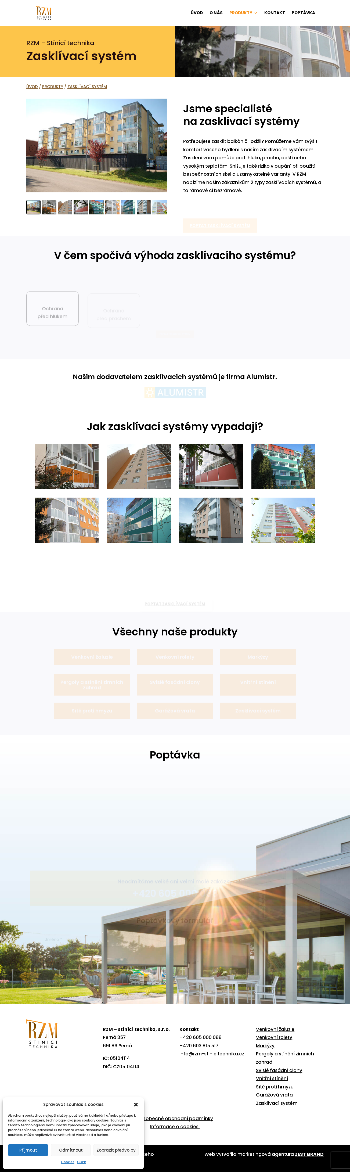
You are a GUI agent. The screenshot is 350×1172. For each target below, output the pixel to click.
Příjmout (28, 1150)
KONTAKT (274, 13)
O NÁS (216, 13)
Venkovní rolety (274, 1037)
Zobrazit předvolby (116, 1150)
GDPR (81, 1162)
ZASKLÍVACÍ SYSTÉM (87, 86)
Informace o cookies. (175, 1126)
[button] (136, 1104)
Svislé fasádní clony (279, 1070)
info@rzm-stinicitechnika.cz (211, 1054)
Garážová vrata (274, 1095)
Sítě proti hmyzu (275, 1087)
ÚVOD (197, 13)
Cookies (67, 1162)
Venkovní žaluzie (275, 1029)
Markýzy (265, 1045)
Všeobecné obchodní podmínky (175, 1118)
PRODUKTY (240, 13)
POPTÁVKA (303, 13)
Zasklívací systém (277, 1103)
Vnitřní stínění (272, 1078)
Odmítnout (71, 1150)
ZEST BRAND (309, 1154)
